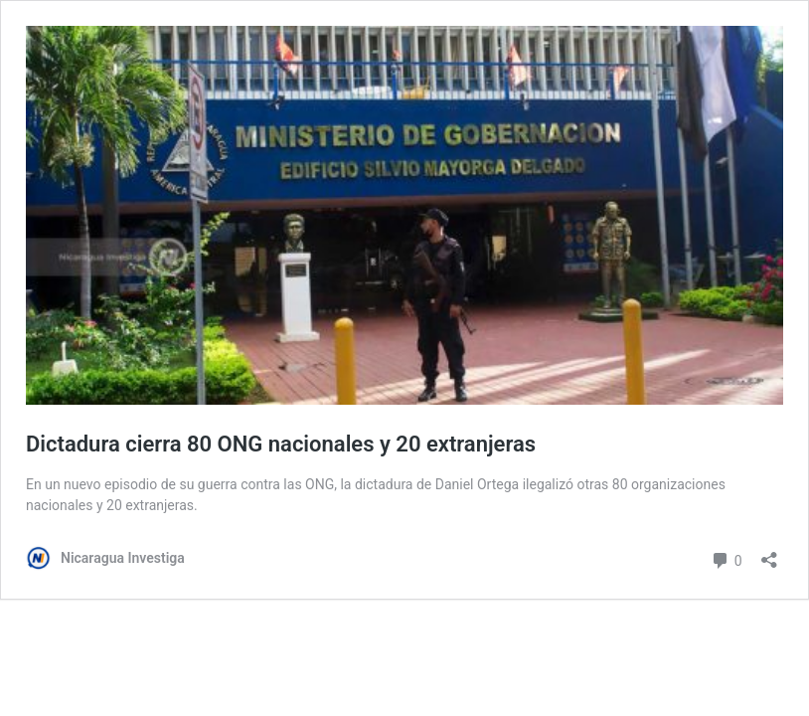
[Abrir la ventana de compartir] (769, 553)
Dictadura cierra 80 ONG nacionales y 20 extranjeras (281, 444)
